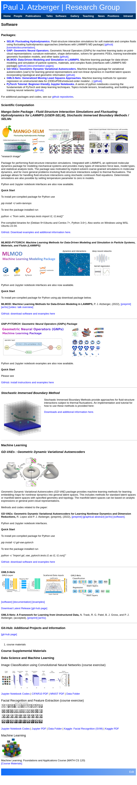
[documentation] (22, 601)
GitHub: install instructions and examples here (27, 382)
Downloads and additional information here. (69, 411)
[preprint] (126, 304)
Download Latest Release (16, 608)
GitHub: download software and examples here (28, 313)
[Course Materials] (11, 763)
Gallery (74, 16)
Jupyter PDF (39, 728)
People (18, 16)
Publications (33, 16)
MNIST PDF (57, 693)
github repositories (62, 96)
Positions (113, 16)
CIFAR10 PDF (40, 693)
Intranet (128, 16)
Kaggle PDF (112, 728)
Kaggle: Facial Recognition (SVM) (83, 728)
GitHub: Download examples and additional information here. (36, 232)
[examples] (38, 601)
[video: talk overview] (21, 307)
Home (7, 16)
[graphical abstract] (94, 516)
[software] (118, 516)
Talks (49, 16)
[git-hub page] (39, 608)
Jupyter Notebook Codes (15, 693)
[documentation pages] (40, 65)
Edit (131, 771)
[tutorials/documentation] (21, 47)
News (101, 16)
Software (60, 16)
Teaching (88, 16)
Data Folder (73, 693)
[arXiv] (4, 307)
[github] (108, 44)
